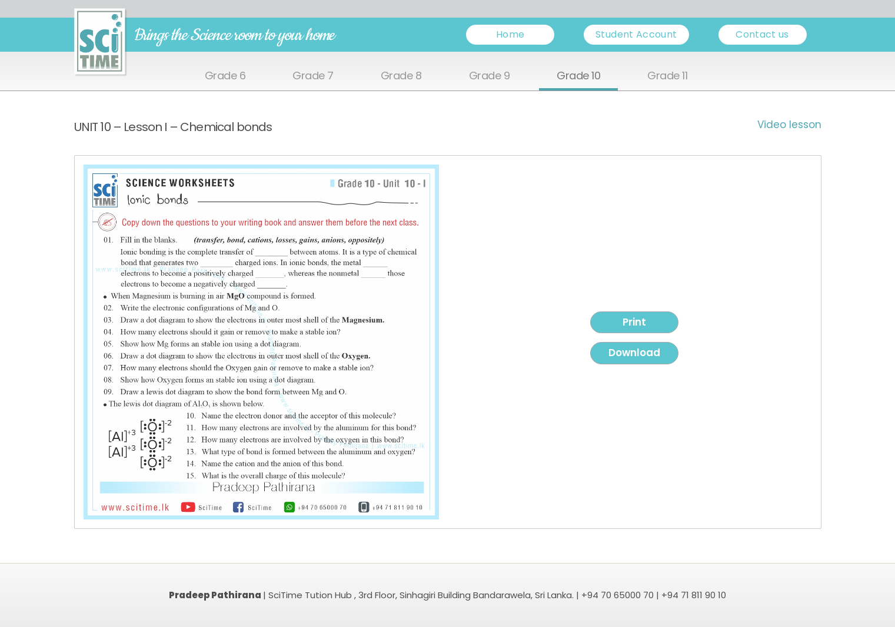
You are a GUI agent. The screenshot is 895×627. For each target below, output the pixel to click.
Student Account (636, 34)
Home (510, 34)
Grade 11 (667, 76)
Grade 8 (401, 76)
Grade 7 (313, 76)
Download (634, 353)
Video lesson (789, 125)
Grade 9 (489, 76)
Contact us (762, 34)
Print (634, 322)
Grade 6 (225, 76)
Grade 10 (578, 76)
